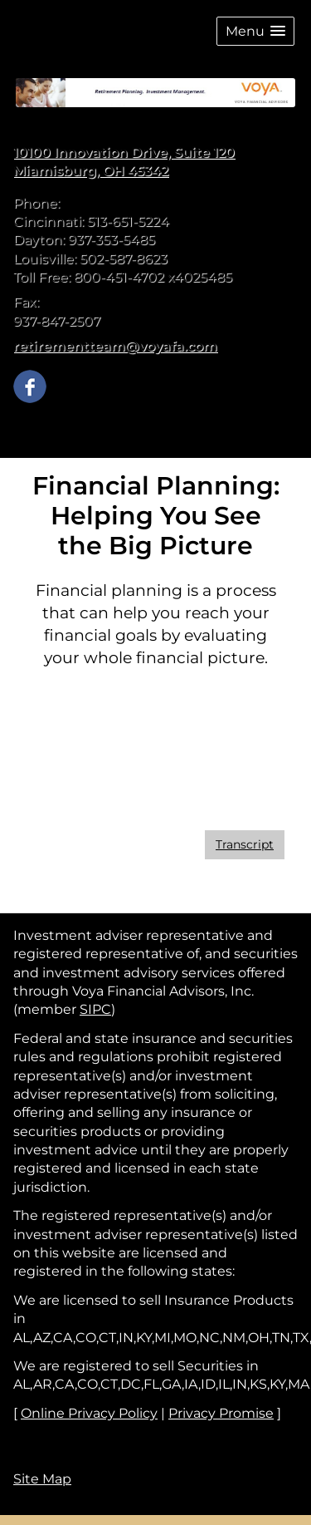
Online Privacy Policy (89, 1413)
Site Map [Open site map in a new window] (42, 1479)
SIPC (95, 1009)
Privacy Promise (221, 1413)
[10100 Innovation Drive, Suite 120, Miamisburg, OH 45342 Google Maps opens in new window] (124, 162)
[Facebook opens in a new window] (29, 385)
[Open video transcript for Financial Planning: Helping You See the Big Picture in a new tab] (244, 844)
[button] (255, 31)
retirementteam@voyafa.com (115, 346)
